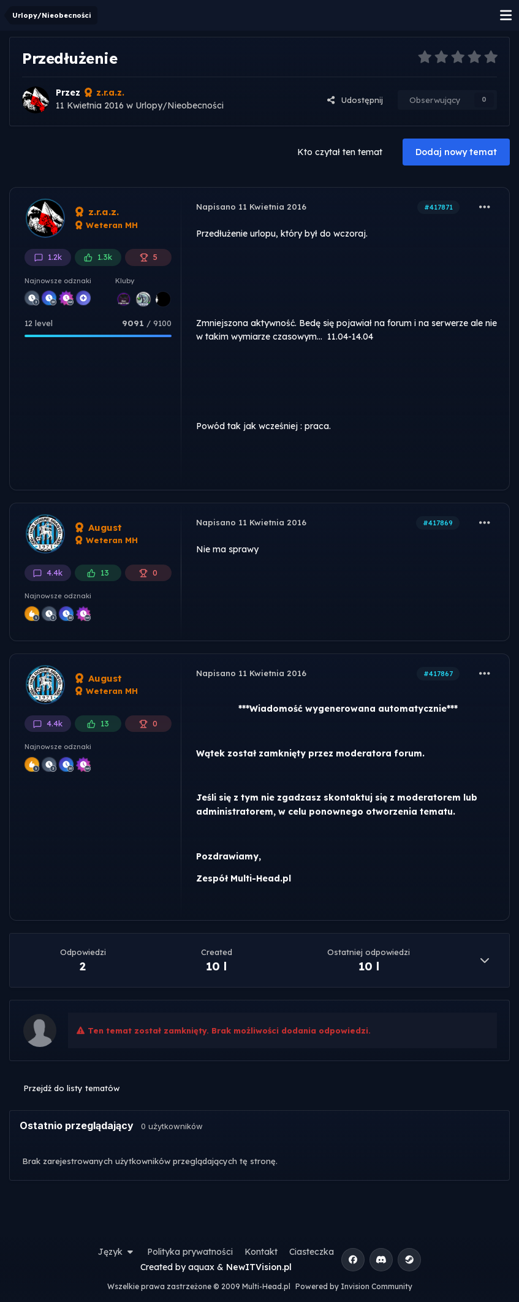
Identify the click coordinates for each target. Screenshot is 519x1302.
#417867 (438, 673)
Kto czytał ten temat (339, 152)
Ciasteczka (311, 1251)
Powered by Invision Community (353, 1286)
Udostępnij (355, 100)
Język (117, 1251)
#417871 (438, 207)
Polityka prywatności (190, 1251)
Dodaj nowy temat (456, 152)
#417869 (438, 523)
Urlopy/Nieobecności (179, 105)
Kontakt (261, 1251)
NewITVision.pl (259, 1267)
